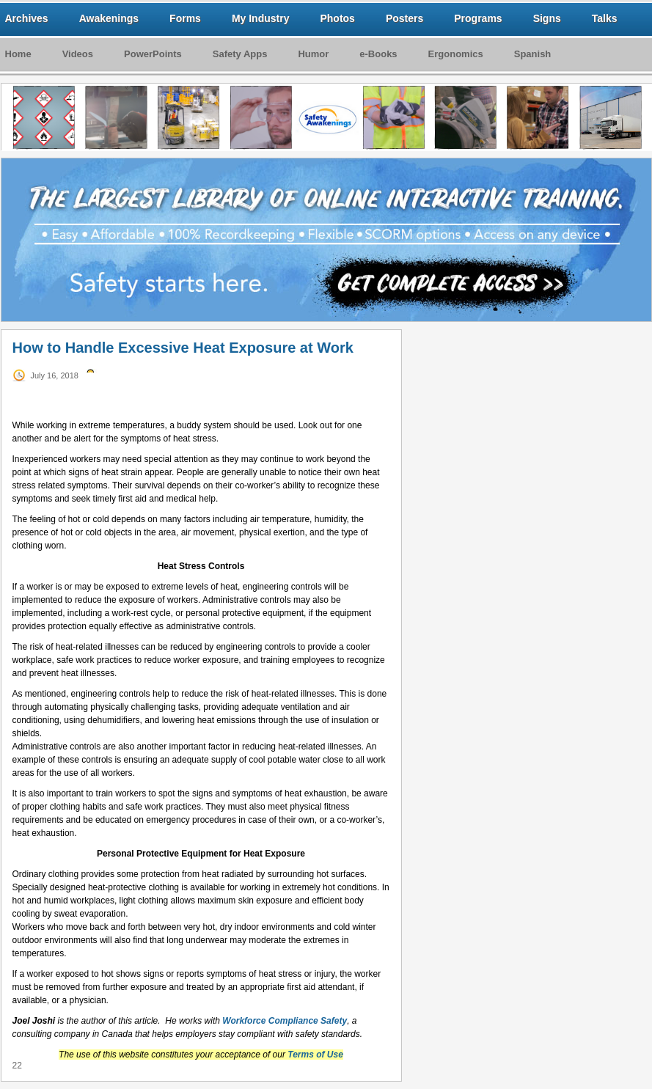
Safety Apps (240, 53)
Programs (478, 18)
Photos (337, 18)
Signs (547, 18)
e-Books (378, 53)
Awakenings (109, 18)
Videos (77, 53)
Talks (605, 18)
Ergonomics (455, 53)
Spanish (533, 53)
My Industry (261, 18)
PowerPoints (153, 53)
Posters (404, 18)
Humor (313, 53)
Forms (185, 18)
